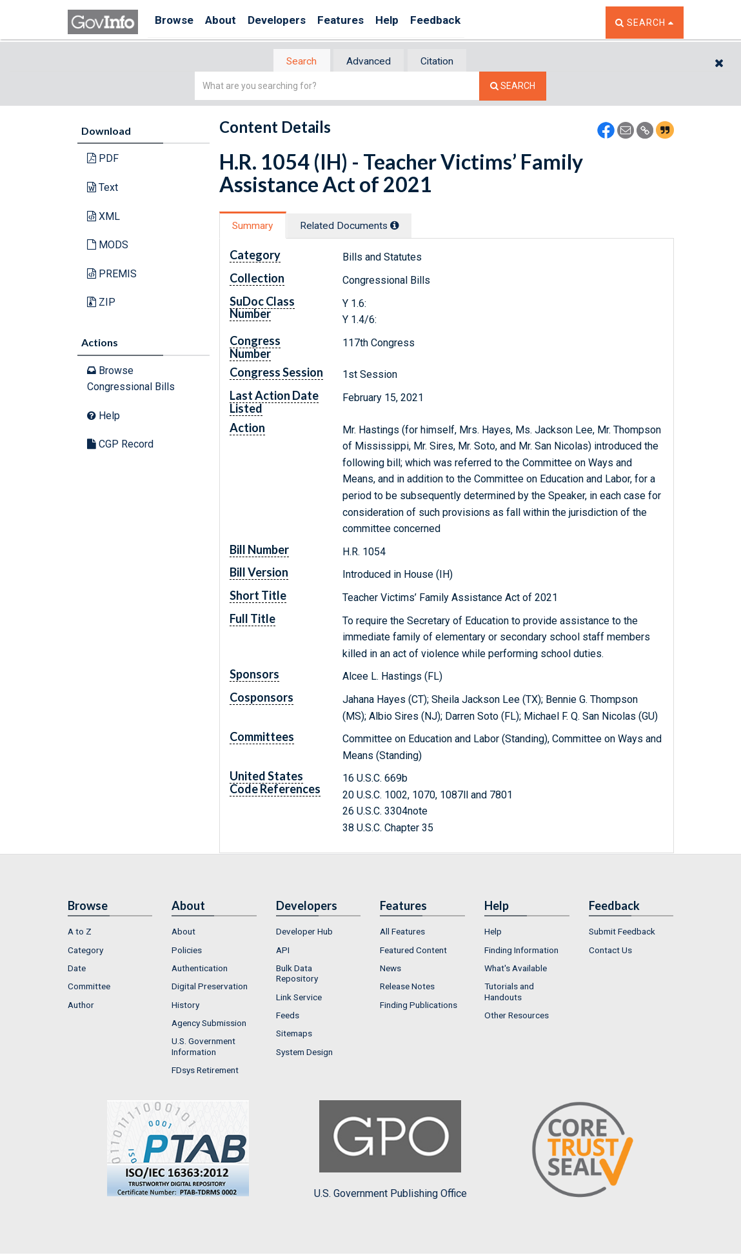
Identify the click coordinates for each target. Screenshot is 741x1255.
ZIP (101, 303)
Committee (89, 988)
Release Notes (407, 988)
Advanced (368, 61)
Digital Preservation (210, 988)
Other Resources (516, 1016)
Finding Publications (418, 1006)
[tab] (294, 61)
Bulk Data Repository (297, 975)
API (283, 951)
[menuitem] (110, 933)
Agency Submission (209, 1024)
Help (414, 22)
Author (81, 1006)
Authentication (200, 970)
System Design (304, 1053)
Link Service (299, 998)
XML (103, 217)
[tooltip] (408, 226)
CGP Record (120, 445)
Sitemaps (294, 1035)
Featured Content (413, 951)
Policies (187, 951)
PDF (103, 159)
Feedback (468, 22)
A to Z (80, 933)
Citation (445, 61)
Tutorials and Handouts (509, 993)
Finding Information (521, 951)
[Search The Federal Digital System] (512, 87)
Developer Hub (304, 933)
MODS (107, 246)
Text (102, 189)
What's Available (515, 970)
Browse (176, 22)
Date (77, 970)
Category (85, 951)
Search (293, 61)
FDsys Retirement (205, 1071)
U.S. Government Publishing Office (390, 1151)
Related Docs (363, 227)
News (390, 970)
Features (361, 22)
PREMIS (112, 274)
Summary (257, 227)
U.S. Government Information (203, 1048)
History (185, 1006)
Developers (291, 22)
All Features (402, 933)
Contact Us (610, 951)
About (228, 22)
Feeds (287, 1016)
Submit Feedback (622, 933)
